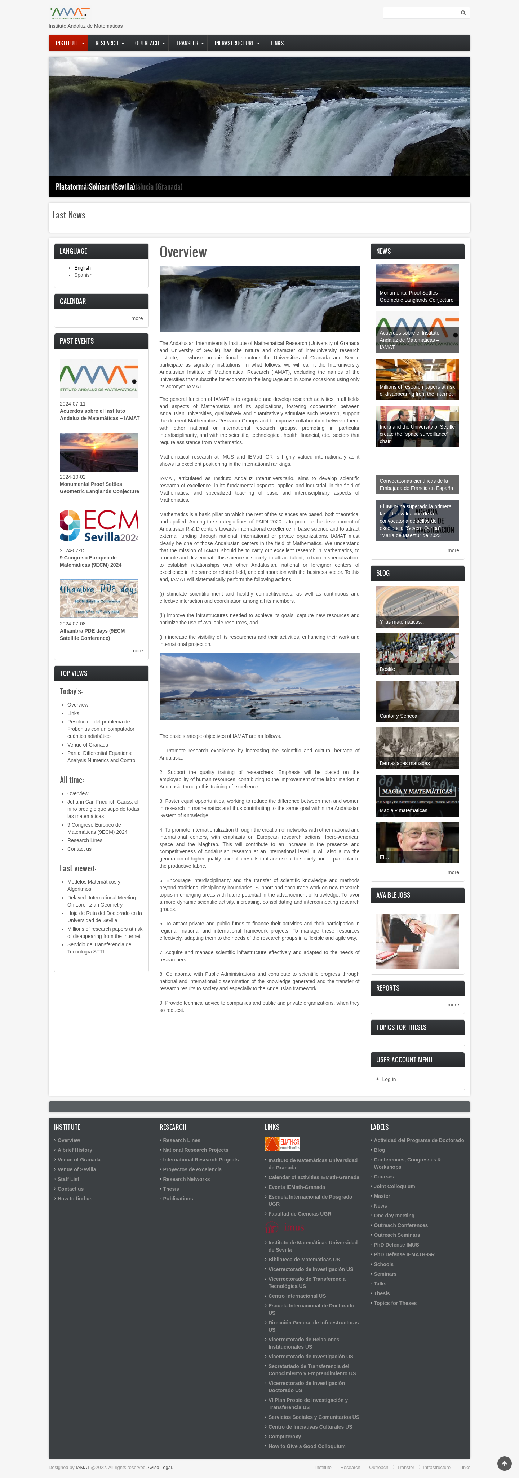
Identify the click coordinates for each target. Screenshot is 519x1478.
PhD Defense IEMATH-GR (404, 1254)
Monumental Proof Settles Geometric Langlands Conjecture (417, 296)
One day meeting (394, 1215)
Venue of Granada (87, 745)
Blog (379, 1150)
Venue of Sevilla (77, 1169)
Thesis (171, 1189)
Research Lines (84, 840)
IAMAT (82, 1467)
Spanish (83, 275)
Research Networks (186, 1179)
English (82, 268)
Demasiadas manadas (405, 763)
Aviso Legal (160, 1467)
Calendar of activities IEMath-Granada (314, 1177)
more (137, 318)
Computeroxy (285, 1436)
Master (382, 1196)
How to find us (75, 1199)
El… (384, 857)
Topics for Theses (395, 1303)
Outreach (147, 43)
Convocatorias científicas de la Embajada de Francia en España (416, 484)
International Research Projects (201, 1160)
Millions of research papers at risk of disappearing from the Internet (417, 390)
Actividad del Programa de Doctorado (419, 1140)
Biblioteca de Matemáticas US (304, 1259)
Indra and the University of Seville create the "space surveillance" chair (417, 434)
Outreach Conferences (401, 1225)
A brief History (75, 1150)
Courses (384, 1177)
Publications (178, 1199)
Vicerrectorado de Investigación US (311, 1269)
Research (107, 43)
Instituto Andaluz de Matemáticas (86, 26)
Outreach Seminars (397, 1235)
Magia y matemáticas (403, 810)
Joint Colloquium (394, 1186)
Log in (389, 1079)
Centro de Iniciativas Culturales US (310, 1427)
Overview (77, 705)
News (380, 1206)
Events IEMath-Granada (297, 1187)
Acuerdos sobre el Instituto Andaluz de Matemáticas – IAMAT (410, 340)
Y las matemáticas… (403, 622)
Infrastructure (234, 43)
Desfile (387, 669)
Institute (67, 43)
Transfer (187, 43)
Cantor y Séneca (398, 716)
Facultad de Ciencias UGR (300, 1214)
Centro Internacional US (297, 1296)
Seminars (385, 1274)
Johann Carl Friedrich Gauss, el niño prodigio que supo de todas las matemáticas (103, 809)
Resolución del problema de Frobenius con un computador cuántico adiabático (100, 729)
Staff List (68, 1179)
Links (277, 43)
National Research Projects (196, 1150)
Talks (380, 1284)
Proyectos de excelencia (192, 1169)
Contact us (79, 849)
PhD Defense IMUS (396, 1245)
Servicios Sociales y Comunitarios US (314, 1417)
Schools (384, 1264)
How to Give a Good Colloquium (307, 1446)
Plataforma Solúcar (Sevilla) (95, 186)
